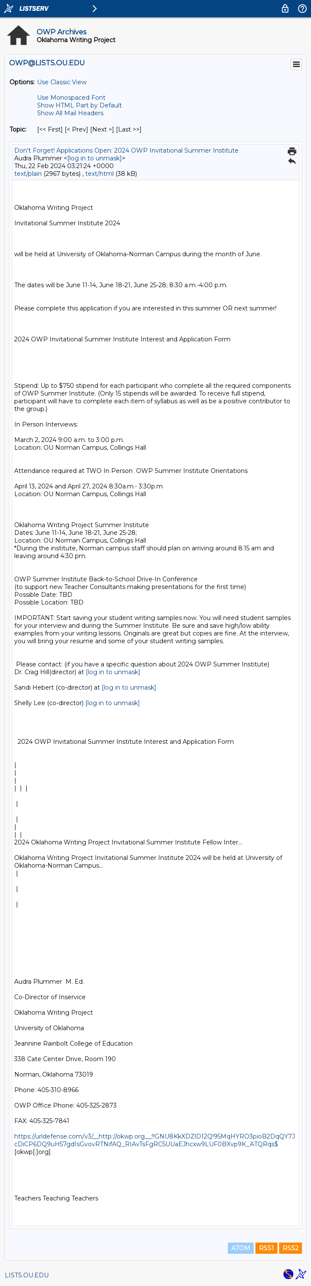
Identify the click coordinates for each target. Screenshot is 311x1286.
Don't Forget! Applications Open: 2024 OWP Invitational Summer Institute (126, 150)
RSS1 (266, 1248)
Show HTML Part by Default (79, 105)
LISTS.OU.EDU (27, 1275)
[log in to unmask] (94, 158)
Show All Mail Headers (70, 113)
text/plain (28, 174)
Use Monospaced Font (71, 97)
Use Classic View (62, 82)
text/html (99, 174)
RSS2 (291, 1248)
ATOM (240, 1248)
